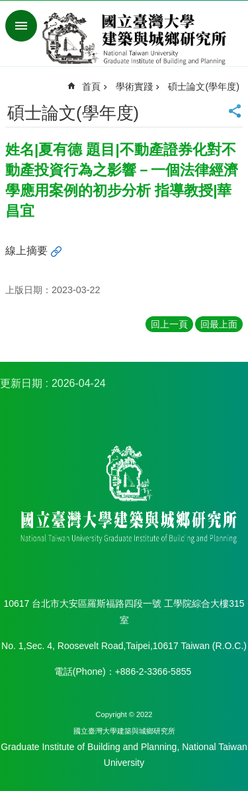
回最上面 (218, 324)
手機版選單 (21, 26)
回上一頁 (169, 324)
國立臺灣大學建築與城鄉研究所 (137, 38)
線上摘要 (26, 250)
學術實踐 (134, 86)
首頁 (91, 86)
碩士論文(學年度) (203, 86)
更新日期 (21, 383)
